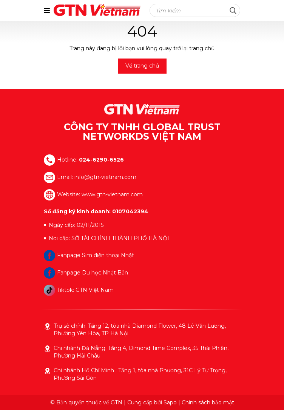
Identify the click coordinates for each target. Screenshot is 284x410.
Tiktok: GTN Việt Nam (79, 290)
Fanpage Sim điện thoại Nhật (89, 255)
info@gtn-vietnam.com (105, 177)
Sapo (170, 402)
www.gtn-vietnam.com (112, 194)
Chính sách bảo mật (208, 402)
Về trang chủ (142, 65)
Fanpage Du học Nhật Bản (86, 272)
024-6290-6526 (101, 159)
